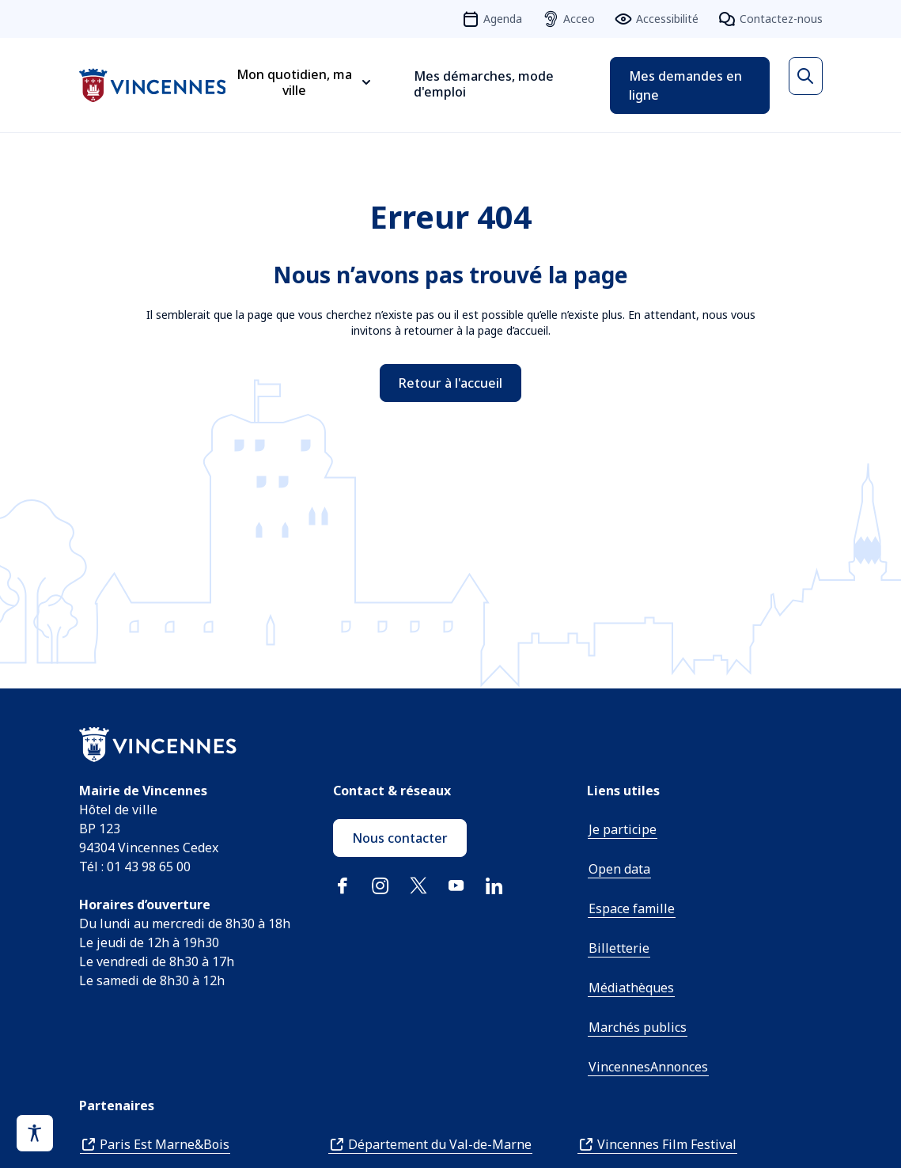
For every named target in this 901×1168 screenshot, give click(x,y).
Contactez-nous (781, 18)
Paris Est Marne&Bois (164, 1144)
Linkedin (494, 885)
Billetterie (619, 948)
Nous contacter (400, 838)
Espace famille (632, 908)
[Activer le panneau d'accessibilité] (35, 1133)
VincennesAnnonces (648, 1066)
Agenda (502, 18)
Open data (619, 869)
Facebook (342, 885)
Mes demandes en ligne (685, 85)
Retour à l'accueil (450, 383)
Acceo (579, 18)
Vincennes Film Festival (666, 1144)
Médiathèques (631, 987)
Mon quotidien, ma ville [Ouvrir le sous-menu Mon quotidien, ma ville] (294, 82)
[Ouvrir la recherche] (805, 76)
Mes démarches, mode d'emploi (484, 83)
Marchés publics (638, 1027)
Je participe (623, 829)
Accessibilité (667, 18)
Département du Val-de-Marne (440, 1144)
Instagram (380, 885)
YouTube (456, 885)
